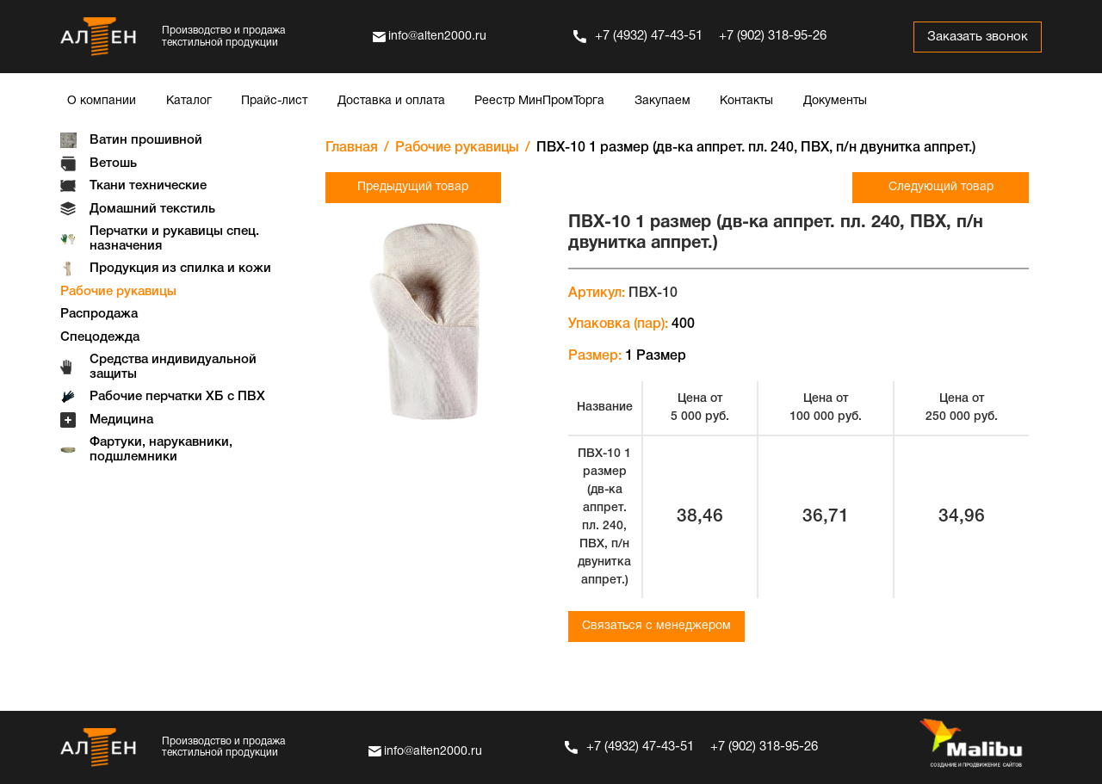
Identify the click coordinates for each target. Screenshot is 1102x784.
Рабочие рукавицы (118, 292)
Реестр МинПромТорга (539, 101)
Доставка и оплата (391, 101)
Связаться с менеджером (656, 626)
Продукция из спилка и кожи (180, 268)
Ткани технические (148, 186)
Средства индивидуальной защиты (173, 367)
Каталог (189, 101)
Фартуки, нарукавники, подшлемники (161, 449)
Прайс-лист (274, 101)
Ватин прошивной (146, 140)
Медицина (121, 420)
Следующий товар (941, 187)
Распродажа (99, 314)
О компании (101, 101)
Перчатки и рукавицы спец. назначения (174, 238)
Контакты (746, 101)
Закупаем (662, 101)
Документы (835, 101)
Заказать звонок (977, 37)
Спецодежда (99, 337)
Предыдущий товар (412, 187)
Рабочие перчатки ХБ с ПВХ (177, 397)
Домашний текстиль (152, 209)
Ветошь (113, 163)
